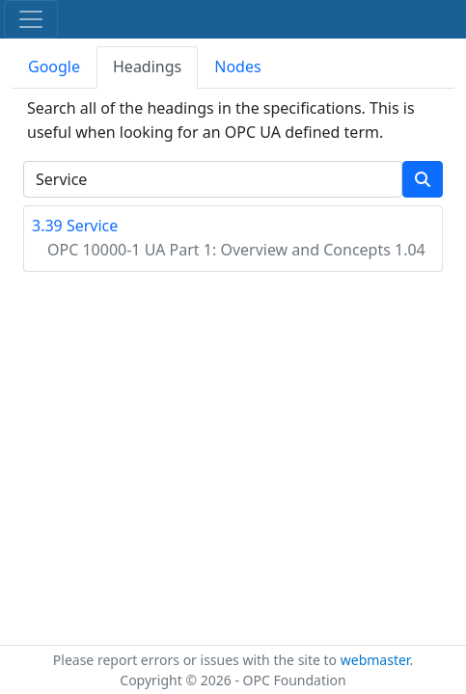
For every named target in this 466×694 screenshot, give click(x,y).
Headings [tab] (147, 66)
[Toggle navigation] (31, 19)
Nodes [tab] (237, 66)
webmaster (375, 660)
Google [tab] (54, 66)
